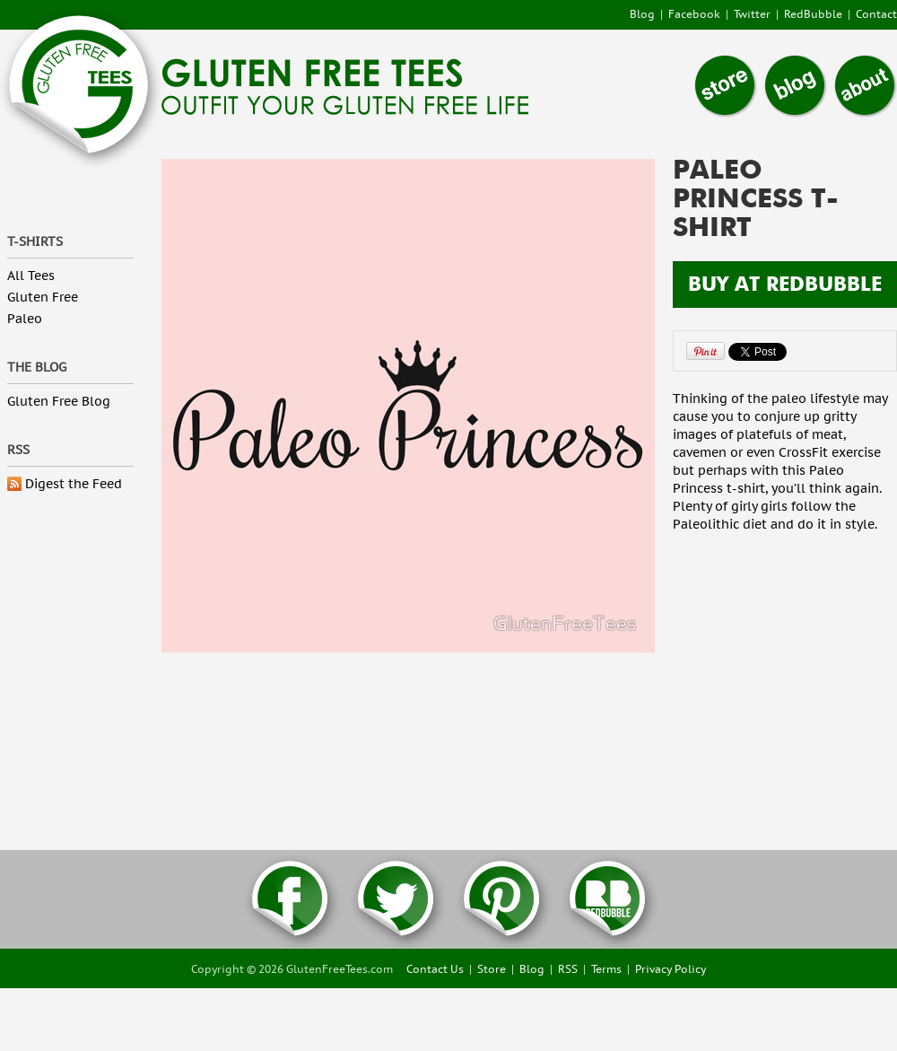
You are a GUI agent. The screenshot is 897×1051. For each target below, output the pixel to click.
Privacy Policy (670, 969)
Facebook (694, 14)
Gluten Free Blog (58, 401)
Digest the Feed (64, 484)
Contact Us (435, 969)
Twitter (752, 14)
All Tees (31, 275)
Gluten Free (42, 297)
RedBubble (813, 14)
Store (491, 969)
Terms (606, 969)
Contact (876, 14)
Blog (642, 14)
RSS (568, 969)
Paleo (24, 319)
